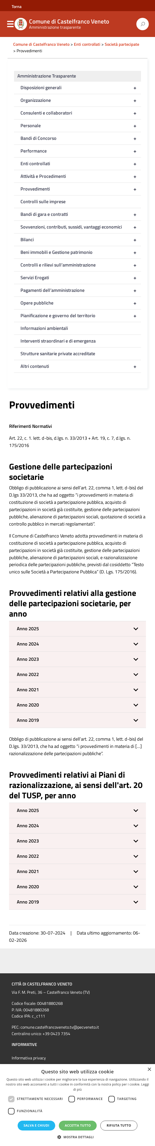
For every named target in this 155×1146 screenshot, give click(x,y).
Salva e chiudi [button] (36, 1125)
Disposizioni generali (80, 87)
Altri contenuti (80, 366)
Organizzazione (80, 100)
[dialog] (77, 1105)
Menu (10, 24)
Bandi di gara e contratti (80, 214)
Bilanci (80, 239)
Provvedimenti (80, 189)
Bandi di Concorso (80, 138)
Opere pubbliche (80, 303)
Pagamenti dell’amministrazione (80, 290)
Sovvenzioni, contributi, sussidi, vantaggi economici (80, 227)
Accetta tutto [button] (78, 1125)
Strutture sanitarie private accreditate (57, 353)
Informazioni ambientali (44, 328)
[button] (77, 628)
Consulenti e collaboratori (80, 113)
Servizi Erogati (80, 277)
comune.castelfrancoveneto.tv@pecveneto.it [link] (59, 1027)
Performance (80, 151)
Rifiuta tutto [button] (119, 1125)
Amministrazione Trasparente (46, 75)
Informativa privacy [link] (29, 1058)
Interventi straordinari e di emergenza (58, 340)
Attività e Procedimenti (80, 176)
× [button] (149, 1070)
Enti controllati (80, 163)
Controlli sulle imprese (43, 201)
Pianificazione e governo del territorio (80, 315)
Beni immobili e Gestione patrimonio (80, 252)
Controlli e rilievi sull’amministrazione (80, 265)
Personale (80, 125)
